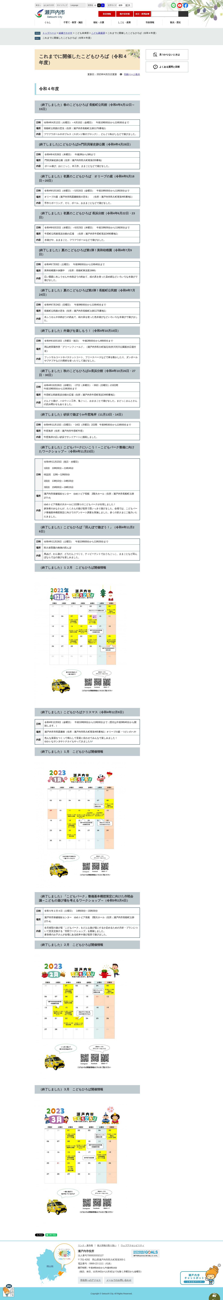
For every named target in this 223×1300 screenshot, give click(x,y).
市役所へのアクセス (90, 1280)
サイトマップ (62, 5)
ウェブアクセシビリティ (132, 1245)
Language (74, 5)
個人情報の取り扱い (106, 1245)
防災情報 (107, 14)
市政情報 (150, 22)
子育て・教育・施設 (73, 22)
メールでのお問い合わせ (118, 1280)
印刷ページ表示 (132, 74)
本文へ (38, 5)
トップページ (49, 33)
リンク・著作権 (85, 1245)
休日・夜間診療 (142, 14)
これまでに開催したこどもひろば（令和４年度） (68, 38)
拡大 (127, 5)
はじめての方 (49, 5)
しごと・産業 (124, 22)
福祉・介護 (98, 22)
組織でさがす (65, 33)
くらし (47, 22)
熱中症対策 (125, 14)
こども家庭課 (98, 33)
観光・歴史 (175, 22)
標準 (120, 5)
